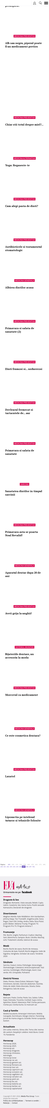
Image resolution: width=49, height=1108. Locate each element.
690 (1, 867)
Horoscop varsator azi (12, 1076)
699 (30, 867)
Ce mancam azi (30, 1004)
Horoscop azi (8, 1048)
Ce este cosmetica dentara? (22, 735)
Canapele (7, 1016)
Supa (5, 1000)
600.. (13, 864)
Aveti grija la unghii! (18, 613)
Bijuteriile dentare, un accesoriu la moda (19, 655)
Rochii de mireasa (30, 949)
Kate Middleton (23, 916)
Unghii (15, 935)
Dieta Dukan (20, 981)
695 (17, 867)
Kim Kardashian (37, 916)
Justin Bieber (8, 923)
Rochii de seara (15, 949)
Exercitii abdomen (27, 984)
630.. (25, 864)
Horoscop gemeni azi (12, 1062)
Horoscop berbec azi (12, 1086)
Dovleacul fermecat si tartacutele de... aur (19, 411)
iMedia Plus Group (27, 1096)
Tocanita (20, 1000)
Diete (5, 981)
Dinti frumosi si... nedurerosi (23, 369)
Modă (6, 945)
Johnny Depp (8, 919)
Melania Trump (21, 923)
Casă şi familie (10, 1010)
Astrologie (7, 1055)
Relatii (35, 902)
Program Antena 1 (25, 926)
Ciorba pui (7, 1004)
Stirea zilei (23, 1029)
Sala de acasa (18, 988)
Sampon (21, 937)
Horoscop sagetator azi (13, 1074)
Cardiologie (15, 970)
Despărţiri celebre (20, 1032)
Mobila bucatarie (10, 1013)
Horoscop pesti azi (11, 1079)
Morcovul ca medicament (21, 695)
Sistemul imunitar (24, 647)
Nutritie (39, 984)
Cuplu (40, 902)
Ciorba (19, 997)
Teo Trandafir (20, 919)
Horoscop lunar (9, 1057)
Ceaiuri (13, 965)
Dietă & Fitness (11, 978)
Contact (15, 1103)
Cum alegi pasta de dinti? (21, 206)
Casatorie (13, 905)
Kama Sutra (26, 905)
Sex (19, 905)
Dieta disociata (22, 986)
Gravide (27, 1018)
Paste (13, 997)
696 (20, 867)
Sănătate (8, 962)
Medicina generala (24, 280)
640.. (28, 864)
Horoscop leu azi (10, 1081)
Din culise (7, 1029)
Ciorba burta (18, 1004)
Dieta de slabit (9, 986)
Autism (6, 1020)
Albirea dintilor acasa (19, 287)
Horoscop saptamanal (12, 1088)
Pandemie (10, 1034)
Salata (34, 997)
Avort (34, 970)
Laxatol (10, 776)
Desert (14, 1002)
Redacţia (6, 1103)
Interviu (15, 1029)
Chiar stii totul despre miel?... (24, 124)
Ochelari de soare (27, 953)
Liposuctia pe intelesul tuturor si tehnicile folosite (23, 818)
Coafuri (31, 935)
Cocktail (27, 1000)
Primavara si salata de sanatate (19, 452)
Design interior (28, 1016)
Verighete (15, 953)
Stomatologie (8, 967)
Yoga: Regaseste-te (17, 165)
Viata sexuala (26, 902)
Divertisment (10, 913)
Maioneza (22, 1002)
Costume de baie (10, 951)
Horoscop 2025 (9, 1046)
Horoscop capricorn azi (13, 1069)
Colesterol (19, 967)
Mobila (39, 1013)
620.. (21, 864)
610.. (17, 864)
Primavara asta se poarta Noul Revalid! (21, 533)
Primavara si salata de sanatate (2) (19, 329)
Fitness (11, 981)
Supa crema (37, 1000)
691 (5, 867)
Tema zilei (33, 1029)
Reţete (6, 994)
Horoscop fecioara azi (12, 1065)
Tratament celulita (15, 940)
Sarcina (24, 484)
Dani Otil (13, 921)
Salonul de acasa (31, 940)
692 (8, 867)
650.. (32, 864)
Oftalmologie (25, 970)
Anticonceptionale (32, 967)
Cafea (40, 997)
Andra (26, 921)
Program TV (33, 923)
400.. (9, 864)
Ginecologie (37, 965)
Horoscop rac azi (10, 1060)
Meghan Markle (10, 916)
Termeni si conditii (32, 1101)
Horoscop (8, 1040)
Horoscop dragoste (11, 1050)
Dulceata (12, 1000)
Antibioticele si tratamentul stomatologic (23, 248)
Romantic (16, 902)
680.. (44, 864)
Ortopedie (16, 972)
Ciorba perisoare (38, 1002)
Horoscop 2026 (9, 1043)
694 (14, 867)
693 (11, 867)
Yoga (36, 981)
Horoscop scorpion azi (12, 1072)
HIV (10, 972)
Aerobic (16, 984)
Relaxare (30, 981)
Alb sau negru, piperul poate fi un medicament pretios (23, 44)
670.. (40, 864)
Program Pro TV (10, 926)
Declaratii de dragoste (22, 907)
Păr (4, 935)
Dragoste (7, 902)
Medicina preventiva (24, 36)
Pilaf (28, 1002)
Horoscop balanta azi (12, 1084)
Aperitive (7, 1002)
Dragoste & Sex (11, 899)
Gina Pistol (38, 921)
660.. (36, 864)
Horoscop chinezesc (11, 1053)
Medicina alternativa (24, 158)
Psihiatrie (26, 972)
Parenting (40, 1016)
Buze (28, 937)
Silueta (32, 986)
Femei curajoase (38, 1018)
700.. (33, 867)
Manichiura (12, 937)
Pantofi (21, 951)
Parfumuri (23, 935)
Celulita (34, 937)
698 (27, 867)
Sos (29, 997)
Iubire (5, 905)
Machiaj (38, 935)
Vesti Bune (33, 1032)
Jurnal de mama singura (13, 1018)
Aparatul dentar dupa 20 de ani (23, 574)
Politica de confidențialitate (13, 1101)
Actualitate (9, 1026)
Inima (19, 965)
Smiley (20, 921)
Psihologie (26, 965)
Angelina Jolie (32, 919)
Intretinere (7, 984)
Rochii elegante (31, 951)
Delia (31, 921)
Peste (25, 997)
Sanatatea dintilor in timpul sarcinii (23, 492)
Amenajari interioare (27, 1013)
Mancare (7, 997)
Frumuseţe (9, 932)
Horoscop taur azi (10, 1067)
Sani (5, 937)
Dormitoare (17, 1016)
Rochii (9, 935)
